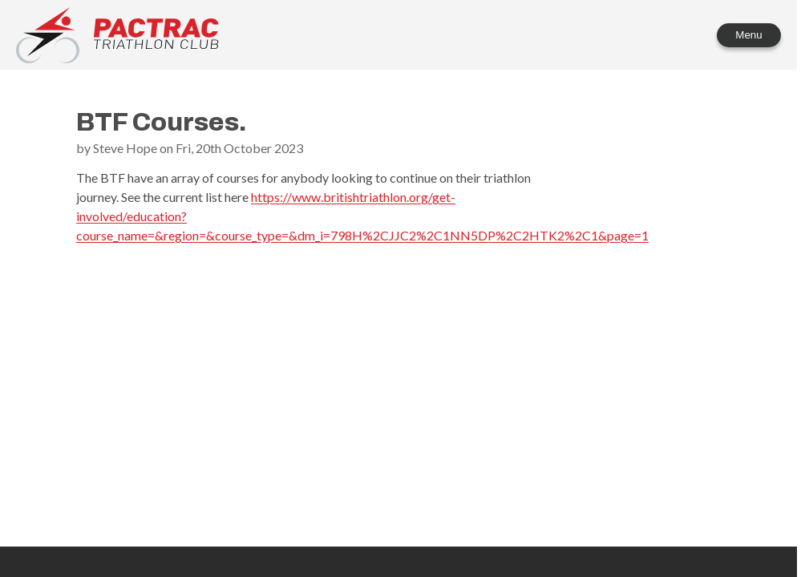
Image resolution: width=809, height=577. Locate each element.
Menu (748, 35)
